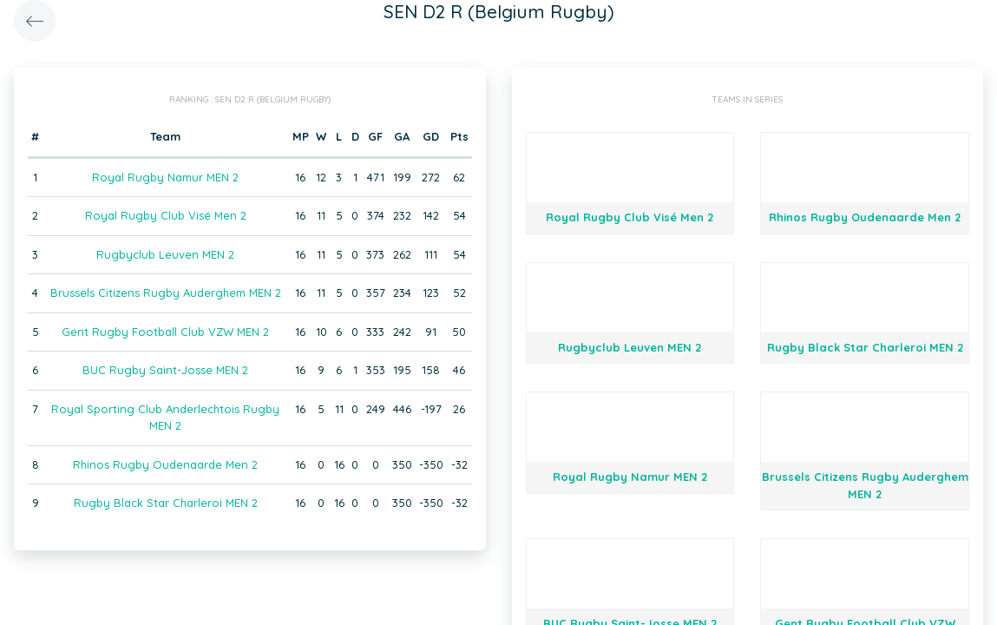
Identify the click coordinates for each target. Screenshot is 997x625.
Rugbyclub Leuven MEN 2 (165, 254)
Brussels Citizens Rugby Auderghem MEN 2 (165, 292)
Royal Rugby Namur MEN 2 (165, 177)
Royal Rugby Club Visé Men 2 (165, 215)
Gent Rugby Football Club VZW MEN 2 (165, 332)
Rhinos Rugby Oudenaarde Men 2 (165, 464)
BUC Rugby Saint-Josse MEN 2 (165, 370)
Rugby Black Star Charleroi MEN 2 (166, 503)
